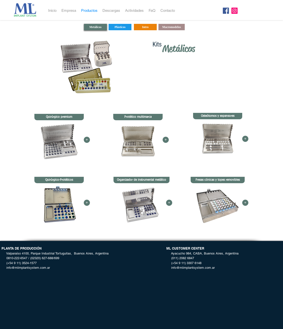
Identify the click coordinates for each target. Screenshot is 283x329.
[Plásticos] (120, 27)
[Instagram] (234, 11)
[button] (59, 117)
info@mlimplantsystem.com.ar (25, 267)
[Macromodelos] (171, 27)
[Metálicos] (95, 27)
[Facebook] (226, 11)
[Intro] (145, 27)
